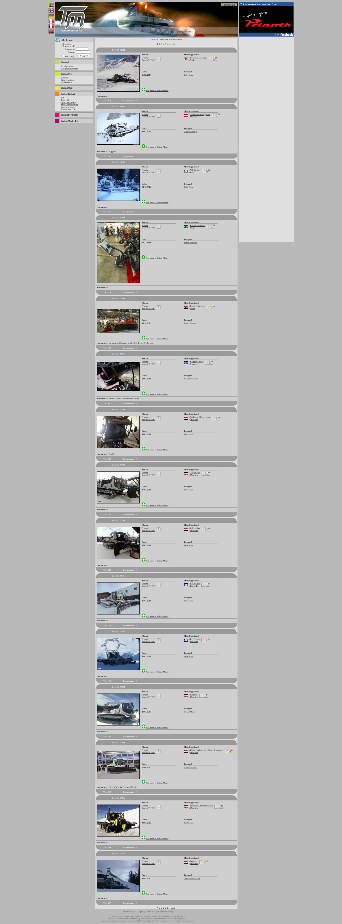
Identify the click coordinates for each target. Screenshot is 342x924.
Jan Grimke (189, 823)
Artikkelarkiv (66, 82)
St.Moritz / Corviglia (198, 58)
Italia (192, 172)
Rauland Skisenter (197, 225)
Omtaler (64, 78)
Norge (192, 228)
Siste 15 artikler (67, 80)
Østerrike (194, 117)
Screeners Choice (68, 107)
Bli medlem (66, 44)
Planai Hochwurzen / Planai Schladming (206, 750)
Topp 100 (65, 100)
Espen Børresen (190, 242)
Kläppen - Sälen (196, 361)
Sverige (193, 364)
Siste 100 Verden (69, 104)
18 (172, 44)
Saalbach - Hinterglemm (200, 114)
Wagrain (193, 695)
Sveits (192, 60)
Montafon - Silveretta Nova (201, 806)
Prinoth (145, 58)
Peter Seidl (188, 434)
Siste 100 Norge (69, 102)
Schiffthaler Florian (192, 878)
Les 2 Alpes (195, 583)
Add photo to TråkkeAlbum (157, 90)
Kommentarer (68, 109)
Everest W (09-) (148, 60)
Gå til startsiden (67, 66)
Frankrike (194, 586)
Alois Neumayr (190, 131)
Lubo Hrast (188, 75)
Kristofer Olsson (191, 379)
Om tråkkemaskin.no (69, 68)
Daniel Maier (189, 712)
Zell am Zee (195, 472)
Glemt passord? (68, 46)
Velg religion (229, 4)
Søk (62, 98)
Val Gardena (195, 170)
